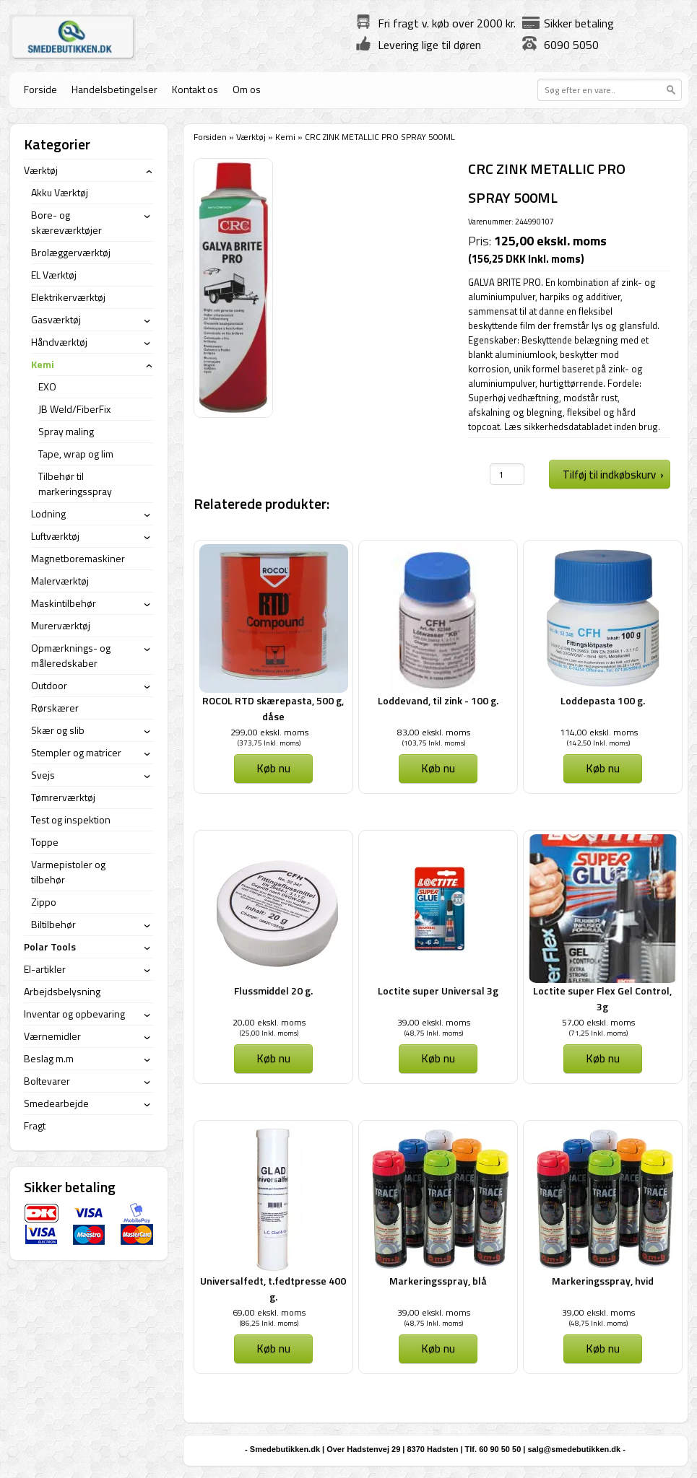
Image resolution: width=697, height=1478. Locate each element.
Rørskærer (55, 707)
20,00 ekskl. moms (269, 1022)
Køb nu (273, 768)
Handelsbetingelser (114, 89)
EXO (47, 386)
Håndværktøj (59, 341)
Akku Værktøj (59, 192)
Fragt (35, 1125)
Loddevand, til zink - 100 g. (438, 700)
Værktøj (251, 137)
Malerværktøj (60, 580)
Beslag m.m (49, 1058)
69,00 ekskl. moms (269, 1312)
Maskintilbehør (63, 603)
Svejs (43, 774)
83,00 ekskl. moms (433, 732)
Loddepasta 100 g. (602, 700)
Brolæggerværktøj (71, 252)
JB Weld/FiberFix (74, 408)
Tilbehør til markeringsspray (75, 483)
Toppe (45, 841)
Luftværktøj (55, 535)
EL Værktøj (54, 274)
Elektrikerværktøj (68, 297)
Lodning (48, 513)
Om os (247, 89)
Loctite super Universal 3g (438, 990)
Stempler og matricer (76, 752)
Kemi (285, 137)
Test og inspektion (71, 819)
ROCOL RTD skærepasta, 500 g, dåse (273, 708)
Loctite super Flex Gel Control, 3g (602, 998)
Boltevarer (47, 1080)
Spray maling (66, 431)
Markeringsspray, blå (438, 1280)
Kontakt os (195, 89)
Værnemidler (52, 1036)
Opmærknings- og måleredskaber (71, 655)
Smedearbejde (56, 1103)
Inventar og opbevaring (74, 1013)
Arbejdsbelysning (62, 991)
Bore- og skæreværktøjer (66, 222)
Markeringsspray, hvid (603, 1280)
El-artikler (45, 968)
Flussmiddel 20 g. (273, 990)
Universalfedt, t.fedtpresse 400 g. (273, 1288)
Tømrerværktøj (63, 797)
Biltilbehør (53, 924)
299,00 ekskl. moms (269, 732)
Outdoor (49, 685)
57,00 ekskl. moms (598, 1022)
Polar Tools (50, 946)
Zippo (43, 901)
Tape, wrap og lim (75, 453)
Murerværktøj (60, 625)
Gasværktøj (56, 319)
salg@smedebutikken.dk (573, 1449)
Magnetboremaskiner (78, 558)
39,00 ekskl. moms (433, 1022)
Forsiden (210, 137)
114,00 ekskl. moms (599, 732)
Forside (40, 89)
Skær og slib (58, 730)
